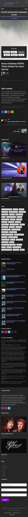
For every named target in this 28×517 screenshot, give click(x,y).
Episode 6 (6, 52)
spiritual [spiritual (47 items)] (19, 244)
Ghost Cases (4, 454)
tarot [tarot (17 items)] (3, 247)
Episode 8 (21, 52)
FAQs (3, 469)
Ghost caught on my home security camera (15, 376)
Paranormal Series (6, 80)
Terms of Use (16, 512)
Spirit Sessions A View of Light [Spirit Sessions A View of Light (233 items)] (8, 244)
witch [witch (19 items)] (22, 249)
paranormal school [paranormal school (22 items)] (19, 234)
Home (3, 471)
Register (4, 475)
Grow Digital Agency (16, 510)
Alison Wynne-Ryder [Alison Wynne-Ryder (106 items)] (6, 209)
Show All (21, 55)
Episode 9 (7, 55)
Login (25, 8)
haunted (20, 106)
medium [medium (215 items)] (11, 227)
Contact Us (4, 467)
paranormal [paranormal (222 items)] (13, 232)
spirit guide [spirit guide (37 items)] (19, 239)
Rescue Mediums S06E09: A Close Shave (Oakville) (12, 354)
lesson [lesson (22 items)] (22, 224)
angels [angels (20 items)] (15, 209)
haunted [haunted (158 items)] (19, 219)
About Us (4, 465)
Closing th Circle (5, 157)
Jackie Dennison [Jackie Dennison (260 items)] (14, 224)
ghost (17, 106)
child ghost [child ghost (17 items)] (4, 211)
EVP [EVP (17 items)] (3, 216)
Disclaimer (12, 514)
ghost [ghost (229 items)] (19, 216)
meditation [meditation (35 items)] (5, 227)
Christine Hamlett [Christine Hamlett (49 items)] (13, 211)
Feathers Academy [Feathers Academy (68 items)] (11, 216)
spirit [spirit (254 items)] (13, 239)
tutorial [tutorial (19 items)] (9, 247)
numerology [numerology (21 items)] (5, 232)
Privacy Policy (7, 512)
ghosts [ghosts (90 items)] (13, 219)
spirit (21, 107)
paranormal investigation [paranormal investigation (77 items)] (7, 234)
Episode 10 (14, 55)
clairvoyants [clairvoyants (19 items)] (5, 214)
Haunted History (5, 198)
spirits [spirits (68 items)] (12, 242)
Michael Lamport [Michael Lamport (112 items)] (6, 229)
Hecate (7, 73)
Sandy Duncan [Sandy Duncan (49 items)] (5, 239)
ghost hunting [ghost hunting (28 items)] (5, 219)
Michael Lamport (16, 345)
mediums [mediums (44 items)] (18, 227)
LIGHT (3, 24)
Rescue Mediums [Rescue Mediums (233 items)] (13, 237)
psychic (10, 107)
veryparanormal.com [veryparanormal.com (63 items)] (6, 249)
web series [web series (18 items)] (16, 249)
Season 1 (19, 80)
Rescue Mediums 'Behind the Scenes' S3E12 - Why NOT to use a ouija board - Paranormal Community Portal (13, 358)
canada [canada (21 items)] (21, 209)
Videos (22, 80)
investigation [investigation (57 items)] (5, 224)
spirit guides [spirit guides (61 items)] (5, 242)
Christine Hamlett (12, 106)
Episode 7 (14, 52)
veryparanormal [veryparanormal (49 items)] (17, 247)
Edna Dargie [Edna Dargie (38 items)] (19, 214)
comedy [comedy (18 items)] (12, 214)
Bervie (7, 106)
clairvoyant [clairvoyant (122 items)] (22, 211)
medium (7, 107)
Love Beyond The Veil (6, 178)
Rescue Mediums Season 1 (7, 433)
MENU (2, 8)
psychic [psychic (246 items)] (4, 237)
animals (3, 106)
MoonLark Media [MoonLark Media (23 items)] (16, 229)
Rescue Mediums (13, 80)
